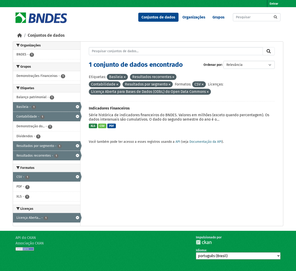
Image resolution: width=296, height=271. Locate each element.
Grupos (219, 17)
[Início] (19, 35)
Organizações (193, 17)
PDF (111, 126)
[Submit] (275, 17)
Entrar (274, 3)
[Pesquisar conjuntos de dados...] (257, 17)
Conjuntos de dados (158, 17)
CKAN (204, 242)
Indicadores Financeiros (109, 108)
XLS (93, 126)
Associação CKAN (29, 243)
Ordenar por (213, 65)
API (178, 142)
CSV (102, 126)
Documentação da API (205, 142)
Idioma (201, 250)
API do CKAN (25, 237)
